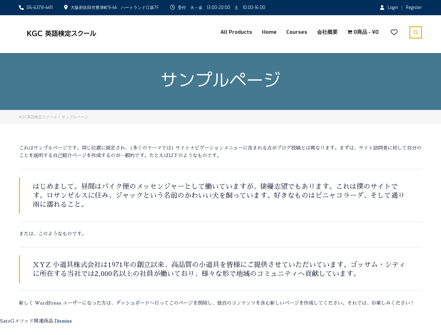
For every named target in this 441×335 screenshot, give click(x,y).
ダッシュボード (133, 303)
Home (269, 32)
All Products (236, 32)
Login (389, 7)
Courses (296, 32)
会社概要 (327, 32)
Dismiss (63, 320)
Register (414, 8)
